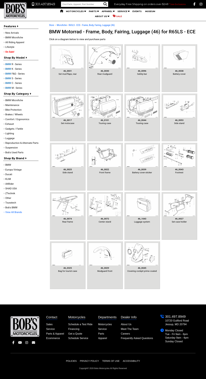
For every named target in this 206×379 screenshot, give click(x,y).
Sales (49, 324)
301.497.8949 (175, 316)
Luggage (9, 138)
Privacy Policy (89, 361)
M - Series (13, 87)
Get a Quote (75, 333)
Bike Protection (13, 109)
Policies (71, 361)
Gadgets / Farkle (14, 128)
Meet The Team (130, 329)
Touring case (105, 109)
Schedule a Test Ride (80, 324)
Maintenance (12, 105)
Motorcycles (75, 11)
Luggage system (142, 208)
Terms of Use (111, 361)
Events (137, 11)
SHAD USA (11, 188)
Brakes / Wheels (14, 114)
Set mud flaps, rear (68, 60)
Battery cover (179, 60)
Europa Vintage (13, 169)
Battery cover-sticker (142, 159)
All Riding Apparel (14, 42)
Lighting (9, 133)
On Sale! (9, 51)
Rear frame (68, 208)
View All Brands (13, 212)
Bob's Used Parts (14, 152)
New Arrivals (12, 32)
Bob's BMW (11, 207)
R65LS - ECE (74, 25)
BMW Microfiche (14, 37)
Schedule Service (78, 338)
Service (122, 11)
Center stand (105, 208)
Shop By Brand (15, 158)
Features (11, 26)
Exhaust (9, 124)
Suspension (11, 147)
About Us (101, 16)
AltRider (9, 183)
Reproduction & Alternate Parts (21, 143)
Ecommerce (53, 338)
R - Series (13, 64)
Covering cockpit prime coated (142, 257)
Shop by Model (15, 57)
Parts (93, 11)
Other (8, 198)
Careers (125, 333)
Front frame (105, 159)
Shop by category (17, 93)
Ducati (8, 174)
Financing (73, 329)
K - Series (13, 68)
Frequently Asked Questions (137, 338)
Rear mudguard (105, 60)
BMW (8, 164)
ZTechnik (10, 193)
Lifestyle (9, 47)
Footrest (179, 159)
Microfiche (62, 25)
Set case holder (179, 208)
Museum (150, 11)
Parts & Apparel (55, 333)
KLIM (8, 179)
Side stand (179, 109)
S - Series (13, 78)
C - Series (13, 83)
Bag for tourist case (68, 257)
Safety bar (142, 60)
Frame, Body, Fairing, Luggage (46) (98, 25)
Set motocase (68, 109)
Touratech (10, 202)
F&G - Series (15, 73)
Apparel (107, 11)
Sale (117, 16)
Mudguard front (105, 257)
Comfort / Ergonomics (17, 119)
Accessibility (131, 361)
